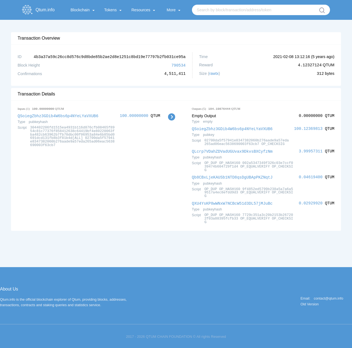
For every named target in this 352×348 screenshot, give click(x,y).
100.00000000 (134, 115)
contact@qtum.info (328, 297)
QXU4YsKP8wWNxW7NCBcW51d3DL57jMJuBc (232, 201)
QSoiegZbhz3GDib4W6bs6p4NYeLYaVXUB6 (58, 115)
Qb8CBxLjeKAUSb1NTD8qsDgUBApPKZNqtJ (232, 176)
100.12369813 (308, 128)
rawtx (214, 73)
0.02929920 (310, 201)
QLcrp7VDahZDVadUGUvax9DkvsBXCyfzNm (232, 150)
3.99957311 (310, 150)
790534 (178, 64)
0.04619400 (310, 176)
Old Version (310, 303)
